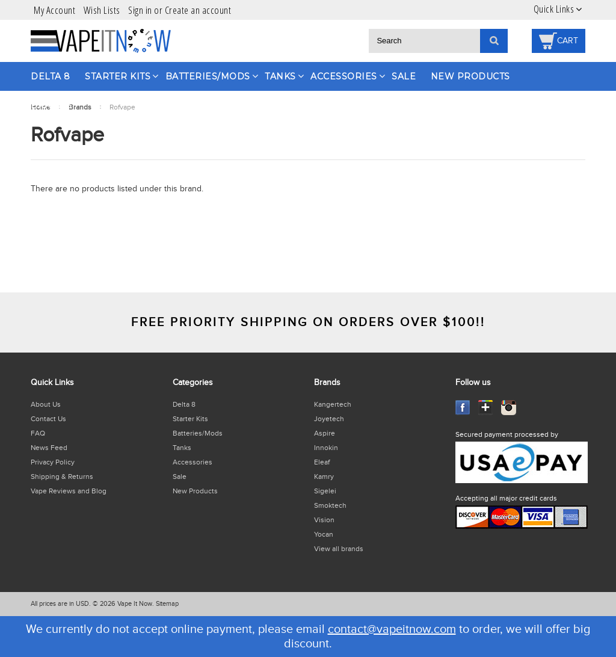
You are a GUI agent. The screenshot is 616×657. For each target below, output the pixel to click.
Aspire (324, 433)
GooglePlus (485, 407)
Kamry (324, 476)
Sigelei (325, 491)
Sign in (140, 10)
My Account (54, 10)
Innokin (326, 447)
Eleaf (322, 462)
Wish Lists (102, 10)
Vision (324, 520)
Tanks (280, 76)
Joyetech (329, 419)
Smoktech (330, 505)
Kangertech (332, 404)
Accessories (343, 76)
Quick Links (554, 9)
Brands (51, 105)
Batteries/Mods (207, 76)
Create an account (198, 10)
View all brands (338, 548)
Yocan (323, 534)
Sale (404, 76)
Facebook (462, 407)
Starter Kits (117, 76)
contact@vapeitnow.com (392, 629)
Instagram (508, 407)
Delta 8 (50, 76)
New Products (470, 76)
